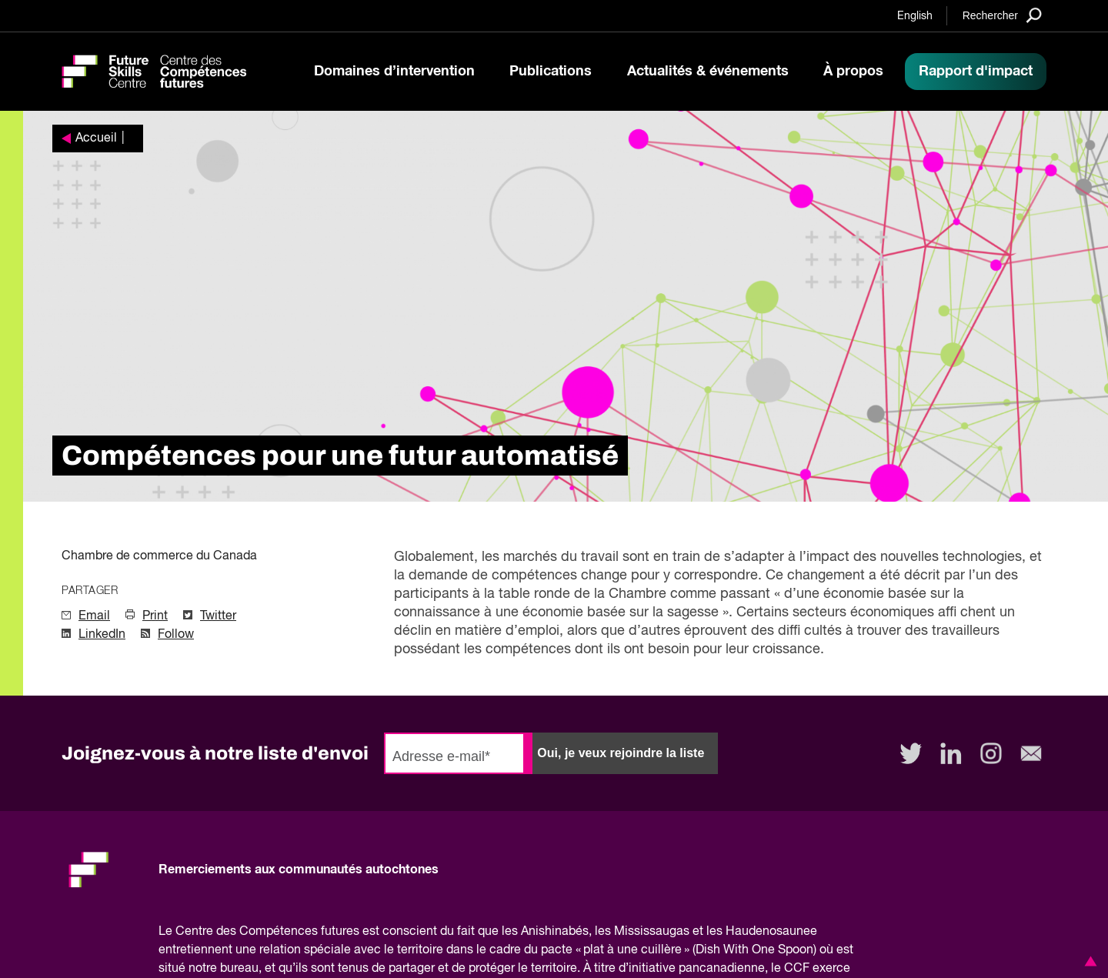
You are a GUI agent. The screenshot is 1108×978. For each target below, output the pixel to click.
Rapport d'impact (976, 71)
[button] (1088, 961)
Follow (176, 635)
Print (155, 616)
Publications (550, 71)
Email (94, 616)
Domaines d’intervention (394, 71)
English (915, 16)
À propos (853, 71)
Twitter (218, 616)
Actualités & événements (708, 71)
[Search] (1002, 15)
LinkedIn (101, 635)
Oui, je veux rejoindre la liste (620, 752)
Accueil (96, 138)
